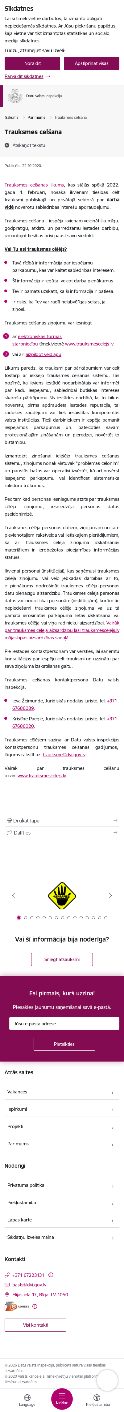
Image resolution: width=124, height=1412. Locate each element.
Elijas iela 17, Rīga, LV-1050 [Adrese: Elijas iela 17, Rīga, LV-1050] (40, 1295)
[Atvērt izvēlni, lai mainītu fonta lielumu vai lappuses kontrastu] (97, 1401)
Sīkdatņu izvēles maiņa (30, 1237)
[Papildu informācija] (50, 1275)
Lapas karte (19, 1220)
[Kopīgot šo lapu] (62, 833)
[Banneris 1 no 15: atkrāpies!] (62, 896)
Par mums (18, 1144)
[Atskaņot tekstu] (29, 145)
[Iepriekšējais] (13, 895)
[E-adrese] (17, 1306)
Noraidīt (32, 63)
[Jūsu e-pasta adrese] (64, 1023)
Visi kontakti (35, 1325)
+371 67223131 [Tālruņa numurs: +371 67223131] (28, 1275)
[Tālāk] (110, 895)
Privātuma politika (25, 1185)
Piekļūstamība (21, 1202)
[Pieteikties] (64, 1044)
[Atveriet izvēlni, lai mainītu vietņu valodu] (27, 1401)
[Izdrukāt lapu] (62, 820)
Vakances (17, 1092)
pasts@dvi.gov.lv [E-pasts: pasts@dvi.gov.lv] (29, 1285)
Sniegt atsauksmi (62, 959)
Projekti (15, 1126)
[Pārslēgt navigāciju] (62, 1399)
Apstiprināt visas (92, 63)
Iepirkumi (17, 1109)
